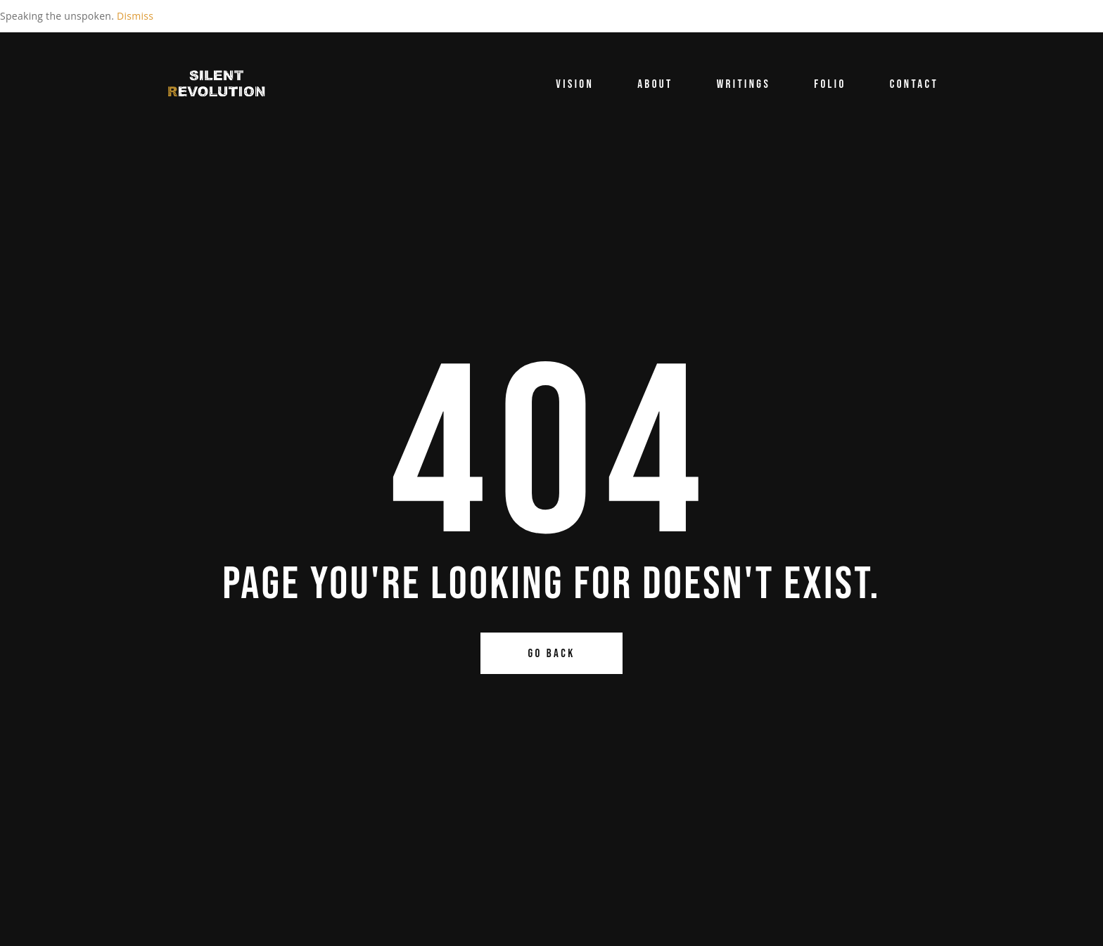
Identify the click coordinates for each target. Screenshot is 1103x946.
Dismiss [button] (135, 15)
